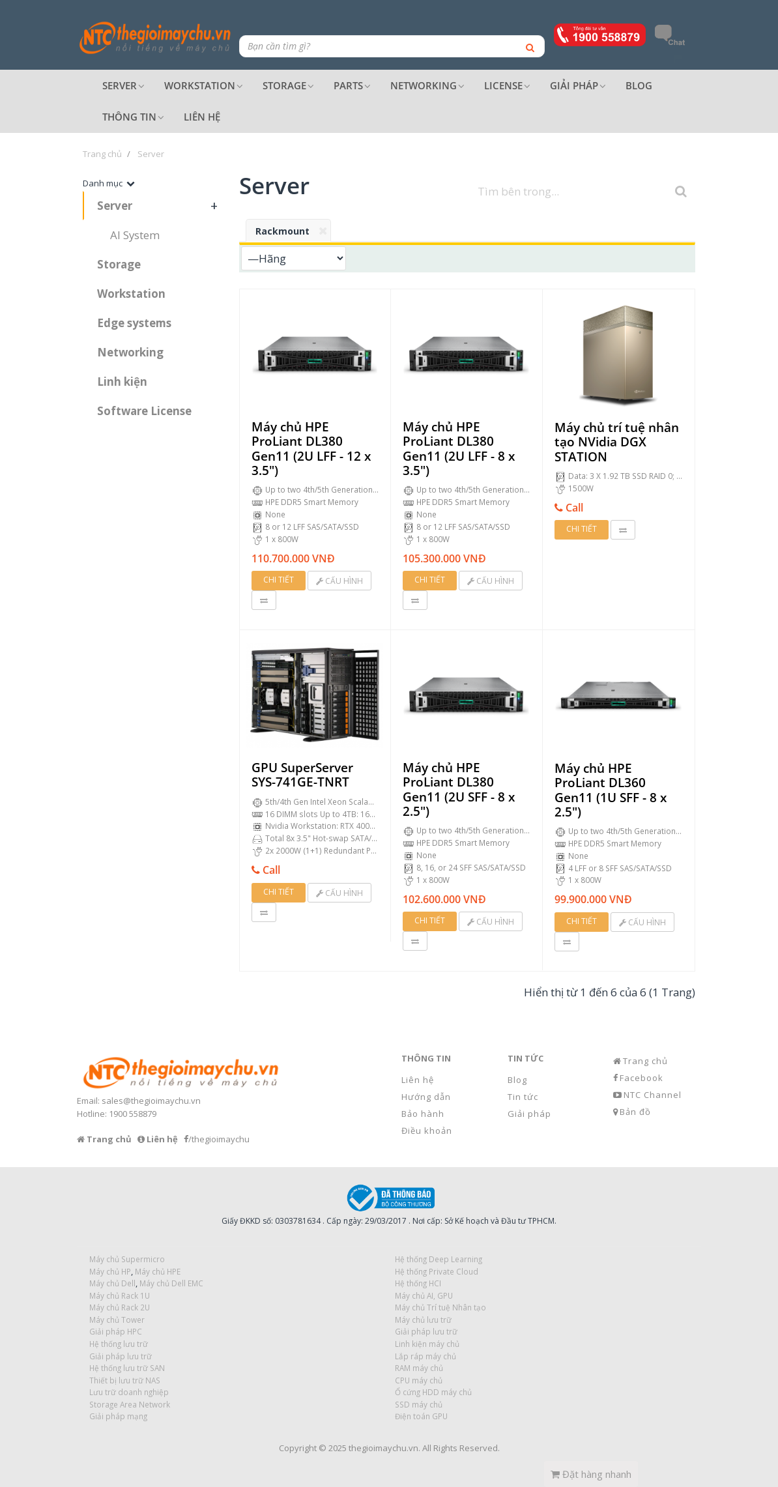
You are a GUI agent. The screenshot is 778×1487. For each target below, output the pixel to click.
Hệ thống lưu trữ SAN (127, 1368)
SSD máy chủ (418, 1404)
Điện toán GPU (421, 1416)
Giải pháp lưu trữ (426, 1331)
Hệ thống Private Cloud (436, 1271)
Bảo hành (422, 1113)
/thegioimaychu (219, 1139)
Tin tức (523, 1097)
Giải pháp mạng (118, 1416)
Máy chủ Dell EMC (171, 1283)
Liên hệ (417, 1080)
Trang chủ (645, 1061)
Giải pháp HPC (115, 1331)
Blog (517, 1080)
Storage (119, 264)
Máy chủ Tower (117, 1319)
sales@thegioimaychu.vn (151, 1100)
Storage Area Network (129, 1404)
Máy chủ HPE (157, 1271)
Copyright (298, 1448)
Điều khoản (426, 1130)
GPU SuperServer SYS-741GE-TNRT (302, 775)
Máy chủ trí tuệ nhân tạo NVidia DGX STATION (617, 442)
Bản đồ (635, 1112)
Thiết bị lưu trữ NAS (124, 1380)
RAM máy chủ (419, 1368)
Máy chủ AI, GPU (424, 1295)
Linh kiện (122, 381)
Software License (144, 410)
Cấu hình (339, 580)
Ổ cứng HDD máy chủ (433, 1392)
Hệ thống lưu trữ (118, 1343)
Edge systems (134, 322)
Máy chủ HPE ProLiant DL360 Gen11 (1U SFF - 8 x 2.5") (611, 790)
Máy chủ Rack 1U (119, 1295)
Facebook (641, 1078)
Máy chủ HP (110, 1271)
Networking (130, 352)
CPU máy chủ (418, 1380)
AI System (135, 234)
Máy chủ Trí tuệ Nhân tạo (440, 1307)
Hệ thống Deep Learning (438, 1259)
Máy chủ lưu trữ (423, 1319)
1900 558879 (132, 1113)
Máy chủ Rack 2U (119, 1307)
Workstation (131, 293)
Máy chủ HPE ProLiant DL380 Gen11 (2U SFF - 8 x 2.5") (459, 789)
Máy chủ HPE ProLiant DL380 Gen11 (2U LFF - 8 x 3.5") (459, 449)
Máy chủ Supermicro (127, 1259)
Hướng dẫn (426, 1097)
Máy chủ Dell (112, 1283)
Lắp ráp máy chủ (425, 1356)
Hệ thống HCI (418, 1283)
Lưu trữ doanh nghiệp (129, 1392)
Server (114, 205)
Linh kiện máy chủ (427, 1343)
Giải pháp (529, 1113)
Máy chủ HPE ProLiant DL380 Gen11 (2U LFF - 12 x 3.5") (311, 449)
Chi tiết (278, 579)
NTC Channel (653, 1095)
